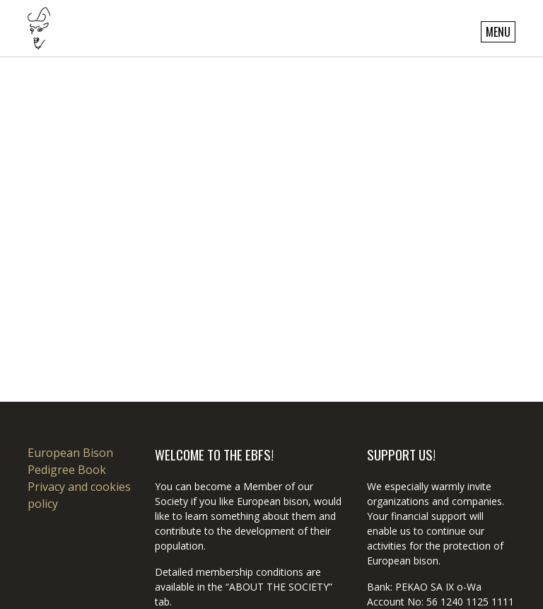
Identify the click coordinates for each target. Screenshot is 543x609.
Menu (498, 31)
